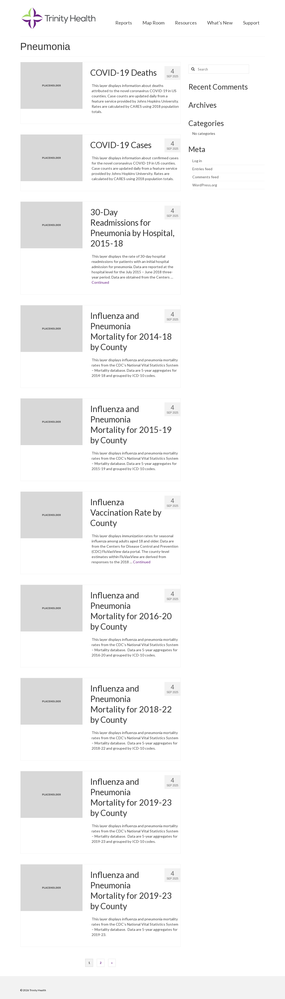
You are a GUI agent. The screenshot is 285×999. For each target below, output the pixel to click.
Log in (197, 161)
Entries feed (202, 169)
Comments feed (205, 177)
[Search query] (218, 69)
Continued (100, 282)
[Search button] (192, 69)
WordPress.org (204, 185)
